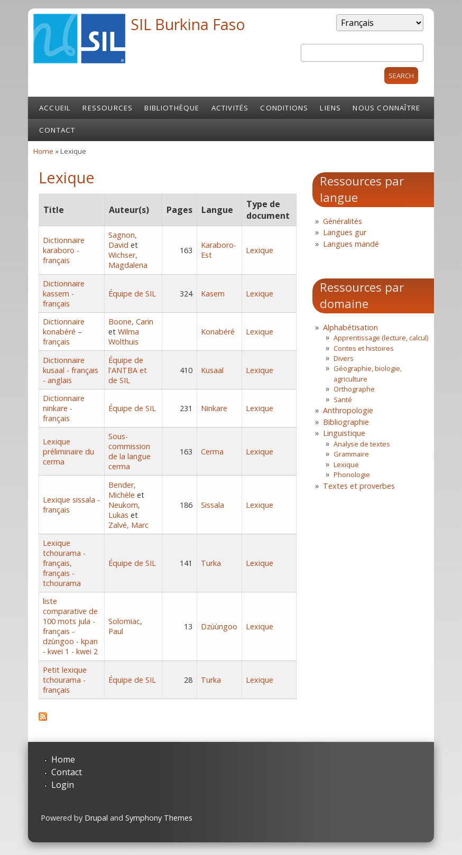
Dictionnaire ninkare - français (64, 408)
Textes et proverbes (359, 486)
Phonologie (352, 474)
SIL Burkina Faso (188, 24)
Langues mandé (351, 244)
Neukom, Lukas (124, 510)
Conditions (284, 108)
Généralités (342, 221)
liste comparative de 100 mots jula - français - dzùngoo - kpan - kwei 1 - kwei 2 (70, 626)
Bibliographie (346, 422)
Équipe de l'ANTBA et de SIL (127, 370)
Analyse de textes (362, 444)
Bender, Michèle (122, 490)
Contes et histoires (364, 348)
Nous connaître (386, 108)
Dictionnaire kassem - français (64, 293)
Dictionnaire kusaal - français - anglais (70, 370)
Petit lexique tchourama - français (65, 680)
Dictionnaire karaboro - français (64, 250)
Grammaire (351, 454)
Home (43, 151)
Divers (344, 358)
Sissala (212, 505)
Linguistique (344, 433)
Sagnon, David (122, 240)
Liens (330, 108)
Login (62, 785)
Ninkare (214, 408)
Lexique (259, 250)
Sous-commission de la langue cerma (129, 451)
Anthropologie (348, 410)
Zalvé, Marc (128, 525)
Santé (343, 399)
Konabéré (218, 332)
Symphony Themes (158, 818)
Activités (230, 108)
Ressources (107, 108)
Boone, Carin (130, 322)
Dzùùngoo (219, 626)
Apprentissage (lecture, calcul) (381, 337)
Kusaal (212, 370)
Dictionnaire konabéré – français (64, 332)
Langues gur (344, 232)
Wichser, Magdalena (127, 260)
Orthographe (354, 389)
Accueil (55, 108)
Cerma (212, 452)
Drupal (96, 818)
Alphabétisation (350, 327)
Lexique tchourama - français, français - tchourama (64, 563)
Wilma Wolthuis (123, 337)
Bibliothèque (171, 108)
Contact (57, 130)
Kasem (213, 294)
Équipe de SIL (132, 294)
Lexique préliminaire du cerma (68, 451)
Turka (211, 563)
